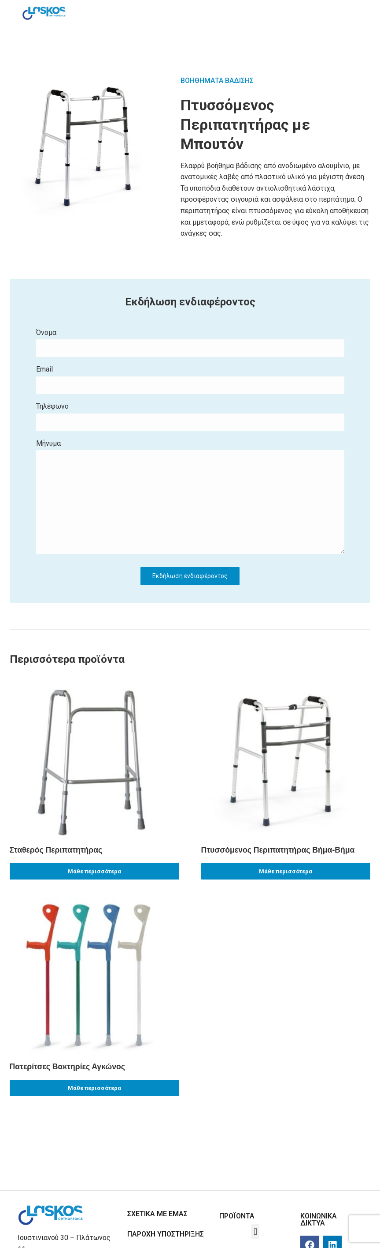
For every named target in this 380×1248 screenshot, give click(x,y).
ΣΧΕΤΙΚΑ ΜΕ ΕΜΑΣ (157, 1214)
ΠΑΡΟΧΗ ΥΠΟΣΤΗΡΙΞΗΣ (165, 1234)
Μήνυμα (190, 497)
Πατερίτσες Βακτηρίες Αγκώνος (67, 1066)
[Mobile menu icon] (349, 13)
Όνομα (190, 344)
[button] (255, 1231)
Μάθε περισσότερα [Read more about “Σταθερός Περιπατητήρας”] (94, 871)
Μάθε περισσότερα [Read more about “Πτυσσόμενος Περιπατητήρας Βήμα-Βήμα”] (285, 871)
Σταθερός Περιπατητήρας (56, 850)
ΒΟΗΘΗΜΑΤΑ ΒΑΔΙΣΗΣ (217, 80)
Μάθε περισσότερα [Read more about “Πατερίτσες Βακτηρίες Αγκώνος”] (94, 1088)
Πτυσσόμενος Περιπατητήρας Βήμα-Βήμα (278, 850)
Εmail (190, 380)
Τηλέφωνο (190, 417)
